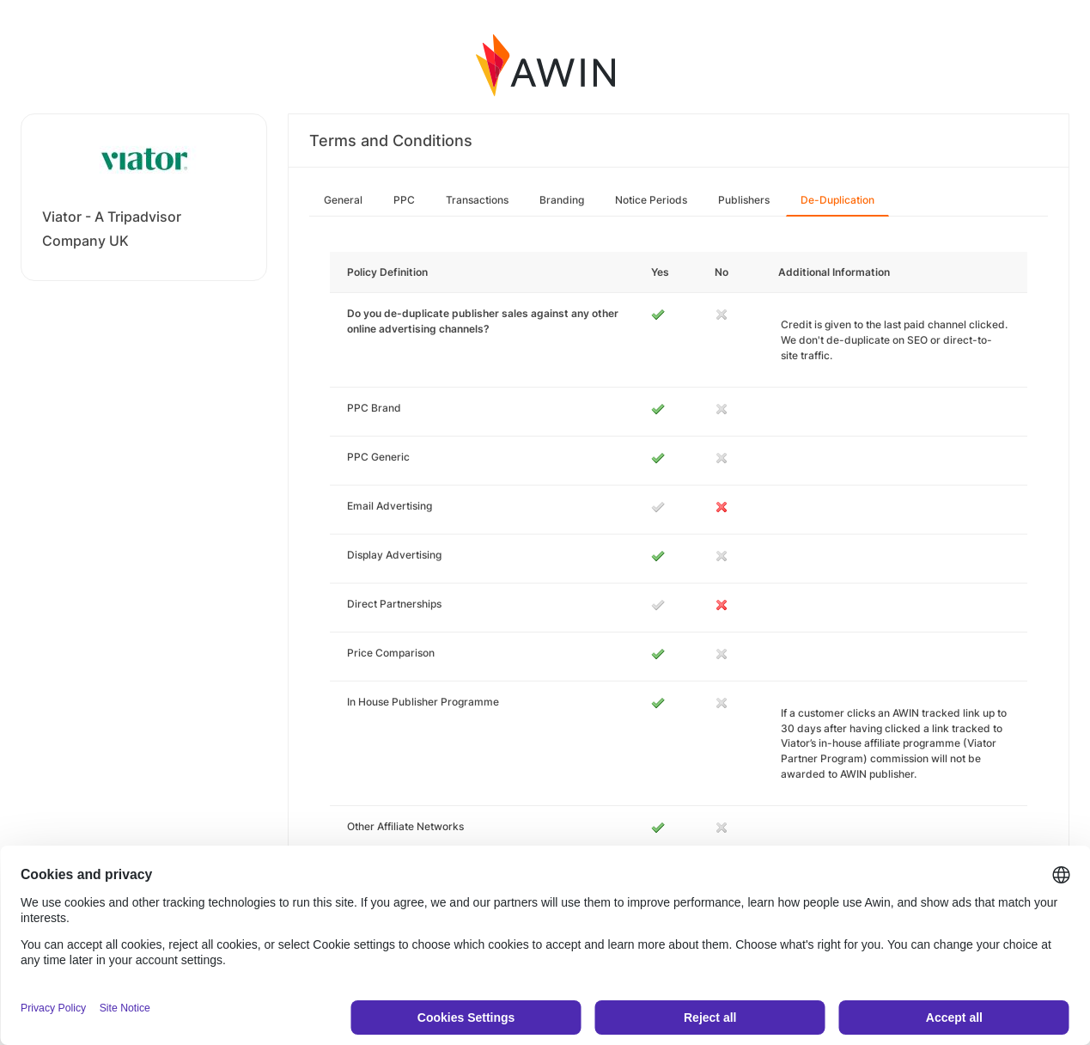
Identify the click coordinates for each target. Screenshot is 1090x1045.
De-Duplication (837, 199)
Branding (561, 199)
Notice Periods (651, 199)
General (343, 199)
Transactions (477, 199)
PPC (404, 199)
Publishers (744, 199)
